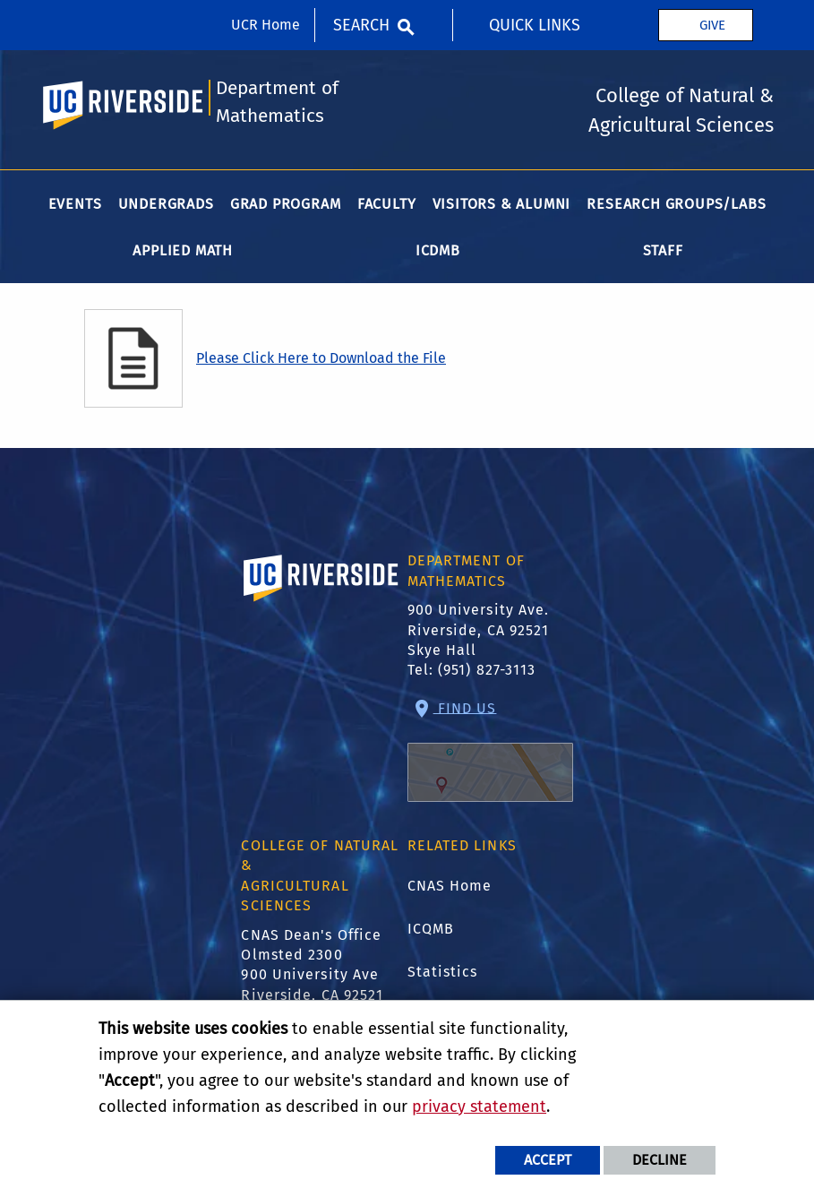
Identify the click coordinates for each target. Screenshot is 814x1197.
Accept (547, 1159)
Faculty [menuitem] (386, 203)
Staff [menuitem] (663, 250)
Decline (659, 1159)
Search (361, 25)
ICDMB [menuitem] (438, 250)
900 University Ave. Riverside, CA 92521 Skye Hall (478, 630)
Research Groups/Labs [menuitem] (676, 203)
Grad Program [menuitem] (285, 203)
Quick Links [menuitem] (534, 25)
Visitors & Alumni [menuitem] (502, 203)
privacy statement (479, 1106)
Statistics (442, 971)
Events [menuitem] (75, 203)
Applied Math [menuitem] (183, 250)
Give (712, 25)
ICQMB (431, 928)
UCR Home (265, 24)
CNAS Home (450, 885)
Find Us (490, 750)
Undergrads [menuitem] (166, 203)
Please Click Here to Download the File (321, 357)
